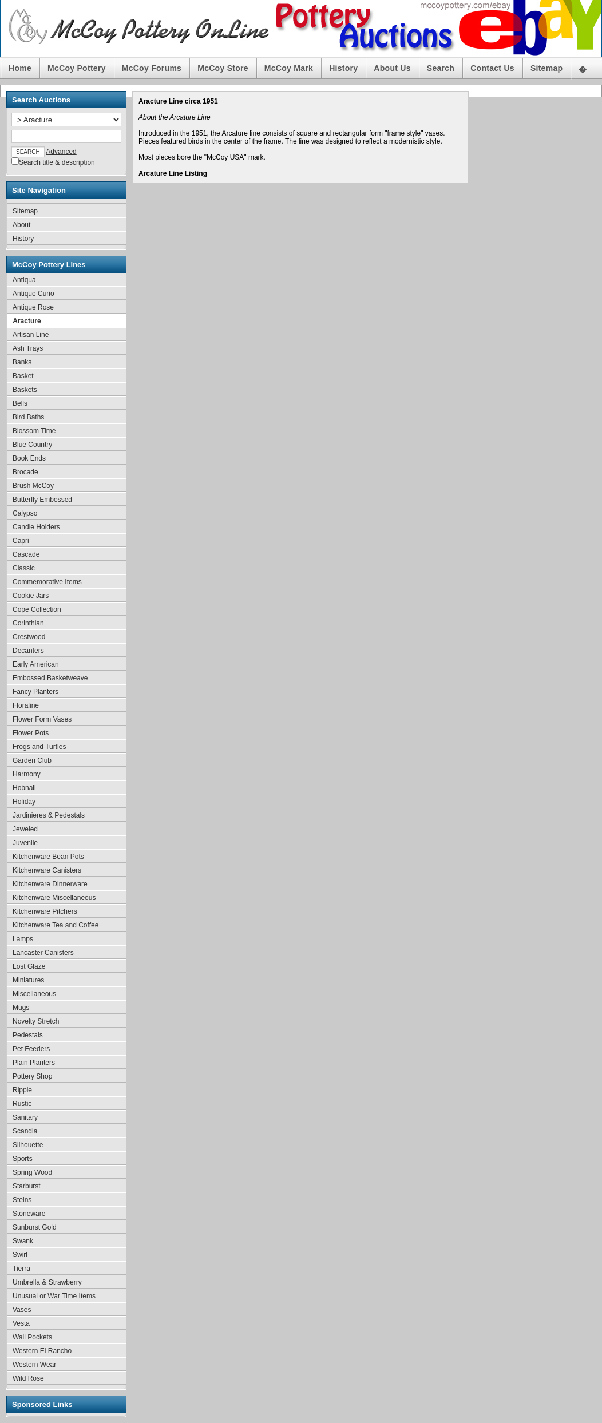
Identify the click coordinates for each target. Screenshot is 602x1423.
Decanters (28, 651)
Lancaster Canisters (43, 953)
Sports (23, 1159)
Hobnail (24, 788)
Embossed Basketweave (50, 678)
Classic (24, 568)
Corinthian (28, 623)
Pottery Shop (32, 1076)
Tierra (21, 1269)
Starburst (27, 1186)
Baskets (25, 390)
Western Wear (34, 1365)
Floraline (26, 705)
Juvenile (25, 843)
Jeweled (25, 829)
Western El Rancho (42, 1351)
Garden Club (32, 760)
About (21, 225)
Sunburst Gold (35, 1227)
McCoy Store (222, 68)
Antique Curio (33, 294)
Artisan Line (31, 335)
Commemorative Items (47, 582)
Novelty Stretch (36, 1021)
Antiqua (24, 280)
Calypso (25, 513)
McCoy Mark (288, 68)
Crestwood (29, 637)
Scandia (25, 1131)
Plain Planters (34, 1063)
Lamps (23, 939)
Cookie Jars (31, 596)
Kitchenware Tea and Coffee (55, 925)
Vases (22, 1310)
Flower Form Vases (42, 719)
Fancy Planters (35, 692)
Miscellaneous (34, 994)
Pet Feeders (31, 1049)
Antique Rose (33, 307)
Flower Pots (31, 733)
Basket (23, 376)
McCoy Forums (151, 68)
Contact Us (492, 68)
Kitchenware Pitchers (45, 911)
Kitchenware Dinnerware (50, 884)
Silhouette (28, 1145)
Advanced (61, 152)
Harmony (27, 774)
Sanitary (25, 1117)
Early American (36, 664)
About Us (392, 68)
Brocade (25, 472)
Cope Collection (37, 609)
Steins (22, 1200)
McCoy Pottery (76, 68)
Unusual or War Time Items (54, 1296)
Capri (21, 541)
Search (440, 68)
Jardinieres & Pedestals (49, 815)
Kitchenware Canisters (47, 870)
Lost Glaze (29, 966)
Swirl (20, 1255)
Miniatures (28, 980)
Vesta (21, 1323)
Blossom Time (34, 431)
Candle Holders (36, 527)
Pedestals (28, 1035)
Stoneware (29, 1214)
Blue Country (32, 445)
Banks (22, 362)
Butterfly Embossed (42, 500)
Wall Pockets (32, 1337)
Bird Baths (28, 417)
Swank (23, 1241)
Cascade (26, 554)
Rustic (22, 1104)
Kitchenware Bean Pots (48, 857)
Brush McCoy (33, 486)
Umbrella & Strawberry (47, 1282)
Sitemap (546, 68)
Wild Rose (28, 1378)
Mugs (21, 1008)
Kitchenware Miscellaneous (54, 898)
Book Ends (29, 458)
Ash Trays (28, 348)
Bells (20, 403)
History (343, 68)
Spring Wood (32, 1172)
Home (20, 68)
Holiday (24, 802)
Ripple (22, 1090)
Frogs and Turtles (39, 747)
